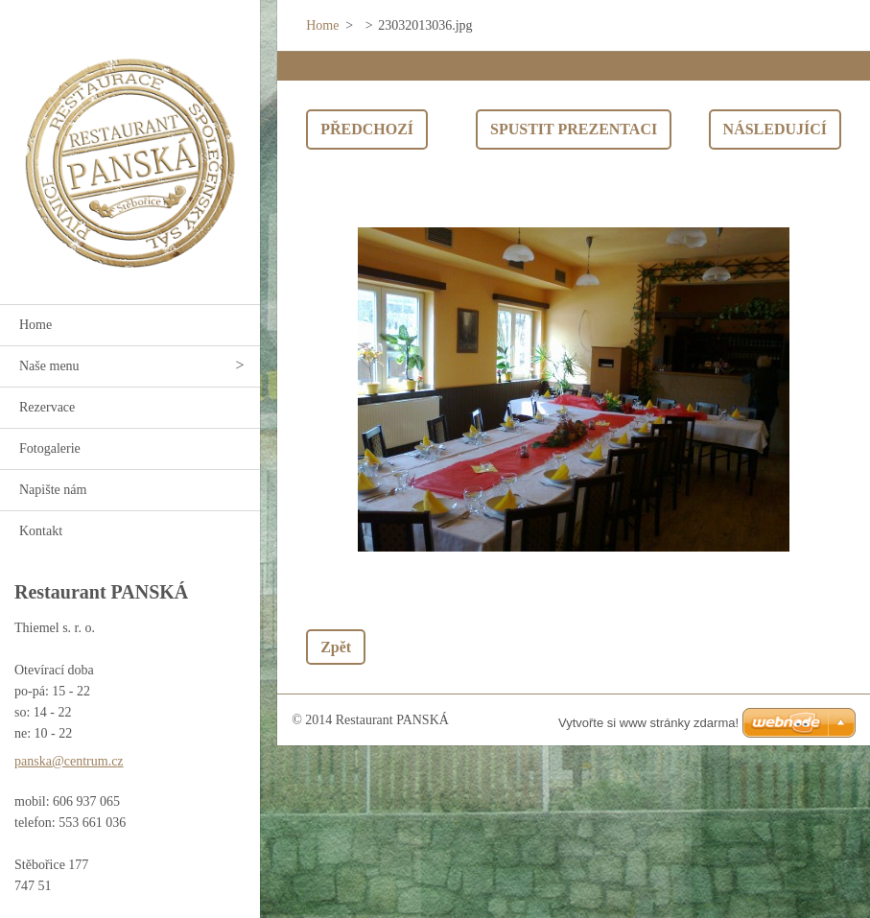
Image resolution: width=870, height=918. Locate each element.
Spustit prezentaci (573, 129)
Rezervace (47, 407)
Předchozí (366, 129)
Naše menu (49, 366)
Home (35, 325)
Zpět (335, 647)
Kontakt (40, 531)
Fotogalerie (50, 448)
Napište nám (52, 490)
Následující (775, 129)
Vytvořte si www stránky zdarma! (648, 723)
